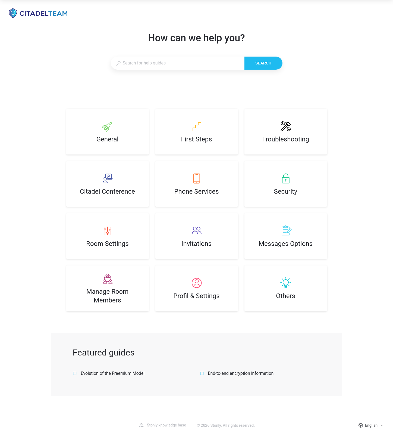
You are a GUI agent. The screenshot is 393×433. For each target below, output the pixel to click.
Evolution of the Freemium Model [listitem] (109, 373)
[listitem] (107, 131)
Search (263, 63)
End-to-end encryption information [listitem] (237, 373)
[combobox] (177, 63)
